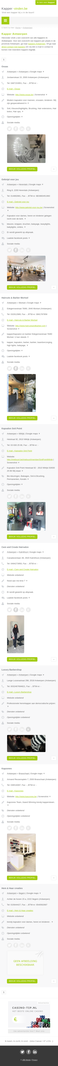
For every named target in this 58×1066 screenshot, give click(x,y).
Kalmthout (23, 552)
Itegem (22, 893)
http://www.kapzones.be (26, 796)
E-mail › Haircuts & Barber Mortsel (22, 320)
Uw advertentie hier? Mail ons (28, 1031)
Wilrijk (21, 433)
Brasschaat (24, 773)
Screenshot (41, 94)
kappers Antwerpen (36, 44)
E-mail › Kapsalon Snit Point (19, 451)
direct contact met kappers (13, 47)
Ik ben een (46, 2)
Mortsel (22, 303)
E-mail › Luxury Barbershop (19, 692)
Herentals (23, 184)
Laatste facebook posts (18, 238)
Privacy (34, 1060)
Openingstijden (15, 117)
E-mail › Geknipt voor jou (18, 202)
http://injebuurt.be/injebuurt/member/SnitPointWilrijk (30, 459)
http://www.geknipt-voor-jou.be (28, 207)
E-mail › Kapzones (15, 791)
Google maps (37, 71)
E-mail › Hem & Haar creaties (20, 910)
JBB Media (26, 1060)
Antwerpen (12, 71)
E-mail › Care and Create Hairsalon (22, 569)
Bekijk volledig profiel (22, 169)
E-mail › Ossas (13, 89)
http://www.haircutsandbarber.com (30, 326)
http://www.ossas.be (24, 94)
